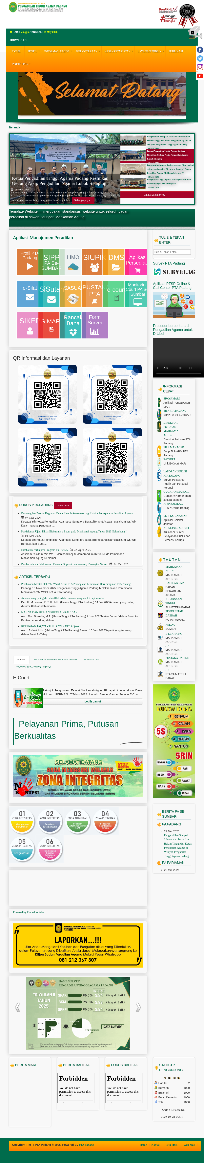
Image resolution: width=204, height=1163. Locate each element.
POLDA (170, 624)
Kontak (156, 1144)
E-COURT (21, 659)
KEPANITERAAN (88, 51)
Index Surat (63, 505)
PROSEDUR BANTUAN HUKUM (33, 667)
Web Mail (189, 1144)
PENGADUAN (91, 659)
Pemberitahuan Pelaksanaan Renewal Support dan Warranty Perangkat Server (64, 564)
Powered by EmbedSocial (29, 912)
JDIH (169, 645)
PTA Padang (86, 1144)
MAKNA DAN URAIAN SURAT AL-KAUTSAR (49, 612)
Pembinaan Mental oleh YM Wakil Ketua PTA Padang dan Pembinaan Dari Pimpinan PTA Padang (76, 584)
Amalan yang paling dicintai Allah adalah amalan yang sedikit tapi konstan (62, 598)
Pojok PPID (21, 64)
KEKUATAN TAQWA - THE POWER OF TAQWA (50, 626)
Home (143, 1144)
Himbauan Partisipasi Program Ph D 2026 (45, 550)
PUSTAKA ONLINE (177, 658)
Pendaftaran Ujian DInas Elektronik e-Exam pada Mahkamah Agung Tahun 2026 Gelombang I (74, 531)
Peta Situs (172, 1144)
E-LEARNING (174, 633)
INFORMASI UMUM (58, 51)
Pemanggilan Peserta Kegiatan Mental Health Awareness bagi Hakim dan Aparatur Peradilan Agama (77, 513)
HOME (16, 51)
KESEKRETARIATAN (119, 51)
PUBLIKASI (178, 51)
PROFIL (34, 51)
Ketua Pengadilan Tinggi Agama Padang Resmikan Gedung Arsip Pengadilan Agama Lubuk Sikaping (60, 181)
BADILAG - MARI (177, 583)
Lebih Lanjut (93, 701)
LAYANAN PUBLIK (151, 51)
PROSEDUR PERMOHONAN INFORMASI (55, 659)
